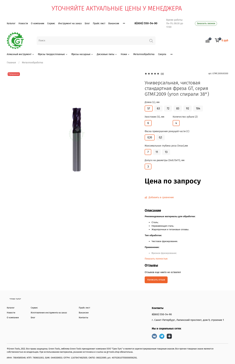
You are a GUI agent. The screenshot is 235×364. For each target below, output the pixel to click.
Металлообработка (144, 54)
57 (148, 108)
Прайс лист (99, 23)
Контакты (83, 317)
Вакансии (113, 23)
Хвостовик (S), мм (154, 117)
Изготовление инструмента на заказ (49, 312)
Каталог (11, 23)
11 (157, 152)
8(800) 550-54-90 (145, 23)
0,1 (160, 137)
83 (177, 108)
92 (187, 108)
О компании (37, 23)
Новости (23, 23)
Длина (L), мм (152, 102)
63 (158, 108)
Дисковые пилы (107, 54)
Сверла (162, 54)
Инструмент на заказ (70, 23)
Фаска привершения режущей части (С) (167, 131)
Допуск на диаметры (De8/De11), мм (164, 160)
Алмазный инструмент (20, 54)
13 (166, 152)
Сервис (51, 23)
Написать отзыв (156, 279)
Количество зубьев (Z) (185, 117)
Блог (87, 23)
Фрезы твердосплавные (53, 54)
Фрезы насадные (82, 54)
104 (198, 108)
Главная (11, 62)
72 (168, 108)
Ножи (125, 54)
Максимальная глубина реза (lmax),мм (166, 145)
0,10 (149, 137)
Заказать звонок (206, 23)
